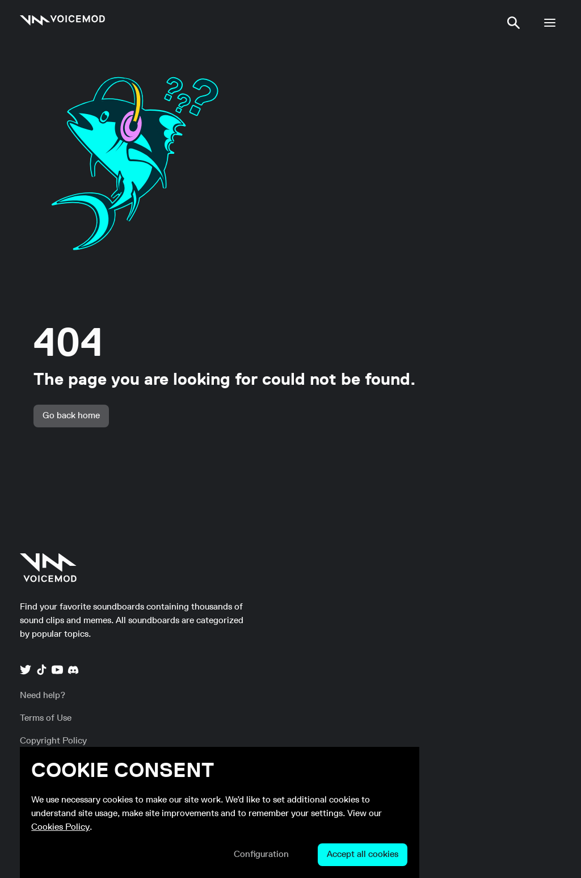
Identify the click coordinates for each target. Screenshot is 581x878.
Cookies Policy (60, 827)
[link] (62, 20)
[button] (513, 22)
